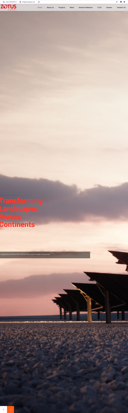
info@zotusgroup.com (28, 2)
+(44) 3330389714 (11, 2)
